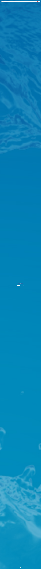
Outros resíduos (20, 285)
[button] (37, 1)
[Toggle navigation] (39, 1)
